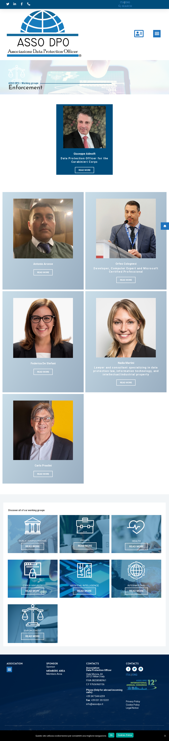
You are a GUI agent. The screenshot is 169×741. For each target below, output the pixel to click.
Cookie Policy (133, 704)
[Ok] (165, 735)
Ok (111, 735)
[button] (157, 33)
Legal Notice (132, 708)
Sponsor (50, 666)
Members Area (54, 674)
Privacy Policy (133, 701)
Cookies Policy (125, 735)
